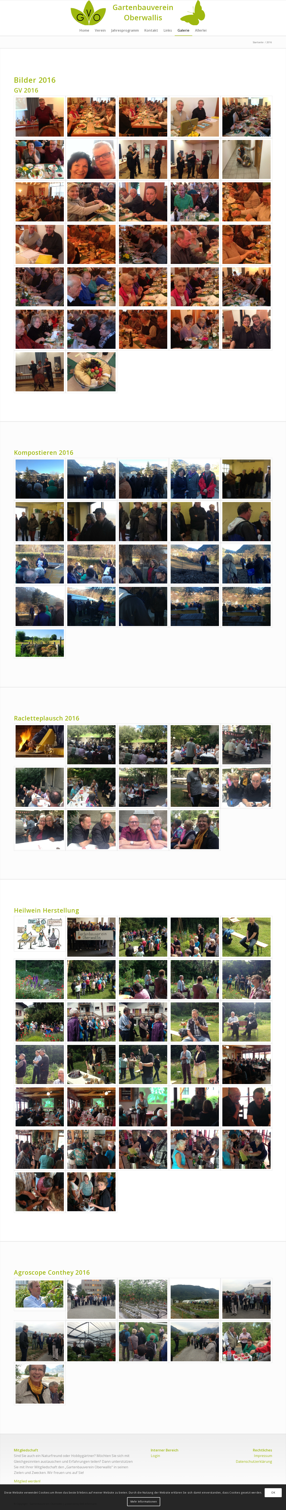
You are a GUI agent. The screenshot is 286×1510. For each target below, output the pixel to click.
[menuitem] (84, 30)
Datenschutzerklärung (254, 1461)
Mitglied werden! (27, 1481)
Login (155, 1455)
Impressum (263, 1455)
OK (273, 1492)
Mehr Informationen (144, 1501)
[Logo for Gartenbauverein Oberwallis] (143, 12)
